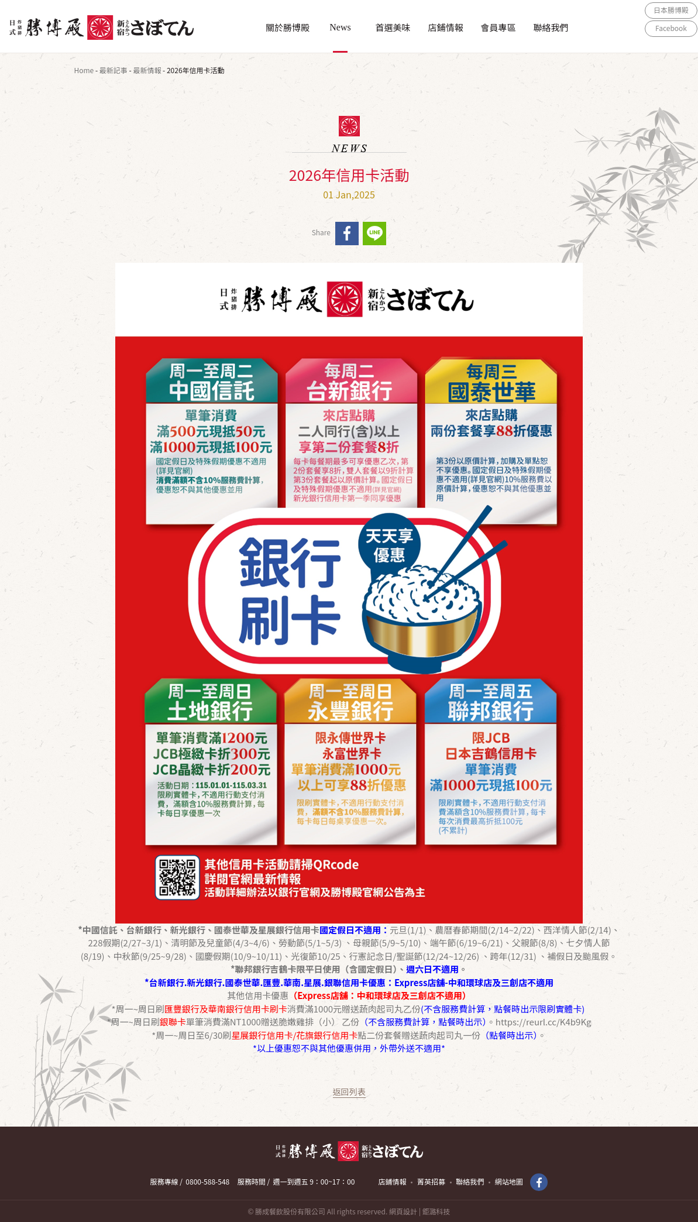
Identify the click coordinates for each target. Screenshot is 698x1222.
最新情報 (147, 70)
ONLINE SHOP (671, 46)
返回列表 (349, 1091)
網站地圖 (509, 1181)
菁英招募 (431, 1181)
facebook (347, 233)
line (374, 233)
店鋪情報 (445, 27)
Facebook (671, 28)
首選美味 (392, 27)
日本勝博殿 (671, 10)
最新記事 (113, 70)
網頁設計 (403, 1211)
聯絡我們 (550, 27)
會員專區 (497, 27)
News (339, 27)
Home (84, 70)
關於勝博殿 (288, 27)
